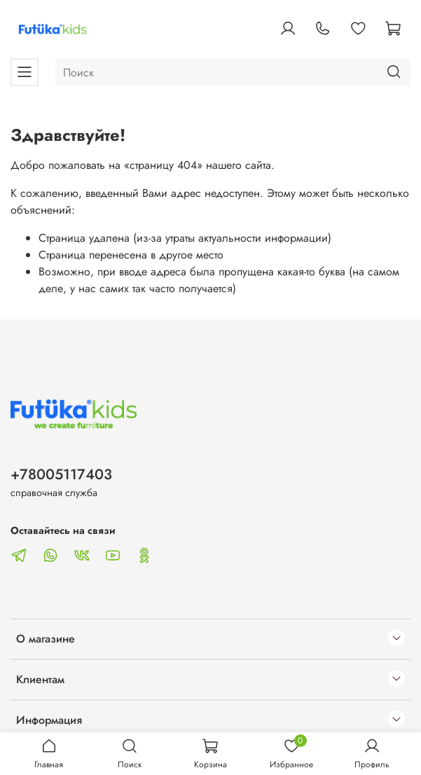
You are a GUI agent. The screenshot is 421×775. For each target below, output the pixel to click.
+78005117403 (61, 474)
